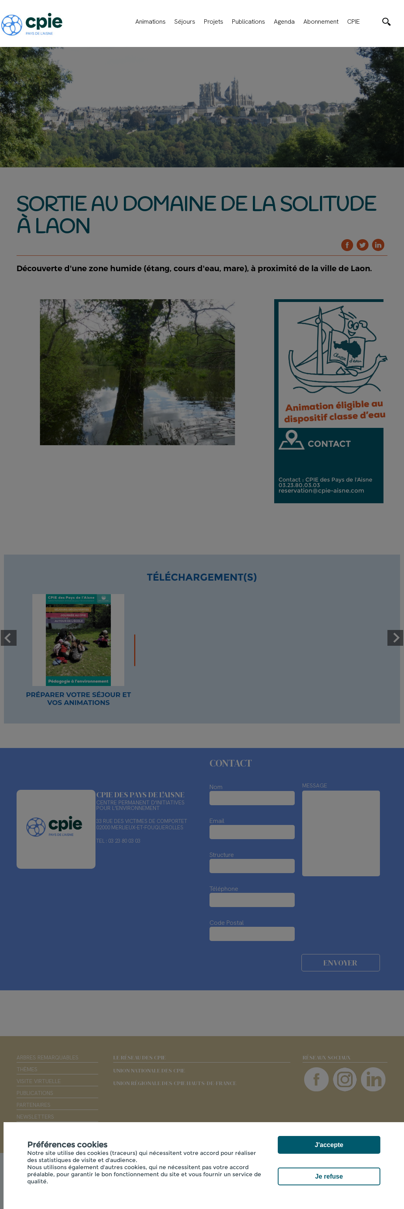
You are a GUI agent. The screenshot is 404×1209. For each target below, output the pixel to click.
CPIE (353, 22)
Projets (213, 22)
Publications (248, 22)
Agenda (284, 22)
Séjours (184, 22)
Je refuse (329, 1176)
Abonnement (321, 22)
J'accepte (329, 1145)
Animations (150, 22)
